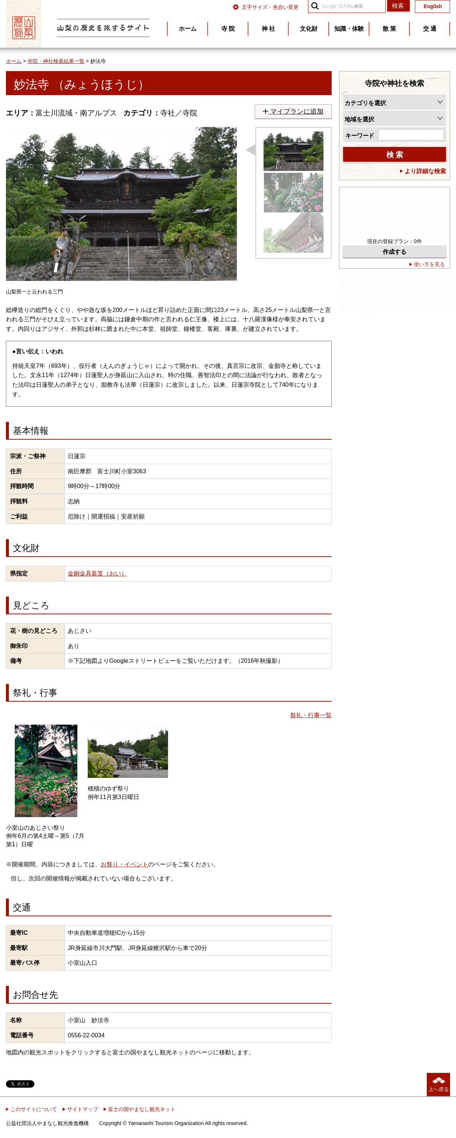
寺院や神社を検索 (394, 83)
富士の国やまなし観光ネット (139, 1109)
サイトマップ (80, 1109)
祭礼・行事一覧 (311, 715)
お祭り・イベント (124, 864)
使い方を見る (427, 264)
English (433, 6)
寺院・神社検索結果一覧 (55, 61)
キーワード (359, 135)
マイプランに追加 (293, 111)
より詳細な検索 (423, 171)
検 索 (394, 155)
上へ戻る (438, 1089)
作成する (394, 252)
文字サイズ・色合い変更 (270, 7)
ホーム (13, 61)
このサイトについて (31, 1109)
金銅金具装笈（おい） (97, 573)
